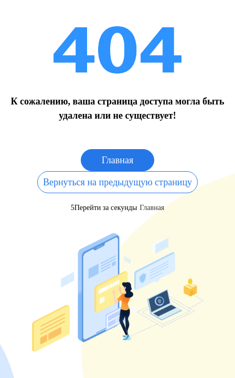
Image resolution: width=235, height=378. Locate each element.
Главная (117, 160)
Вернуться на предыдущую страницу (117, 182)
